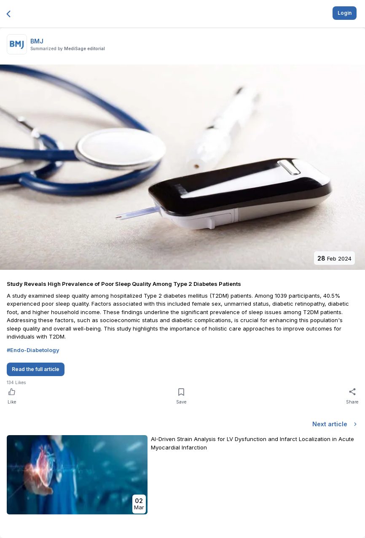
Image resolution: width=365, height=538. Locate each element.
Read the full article (35, 369)
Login (345, 13)
